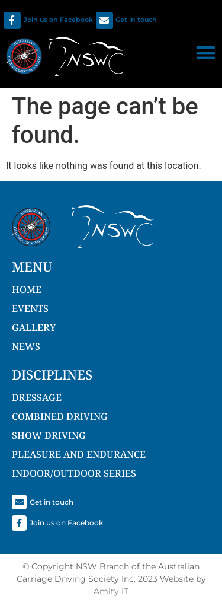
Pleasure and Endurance (79, 454)
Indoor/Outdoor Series (74, 473)
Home (26, 289)
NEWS (26, 346)
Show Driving (49, 435)
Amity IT (111, 591)
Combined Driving (60, 416)
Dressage (37, 397)
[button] (205, 52)
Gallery (34, 327)
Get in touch (136, 19)
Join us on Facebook (58, 19)
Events (30, 308)
